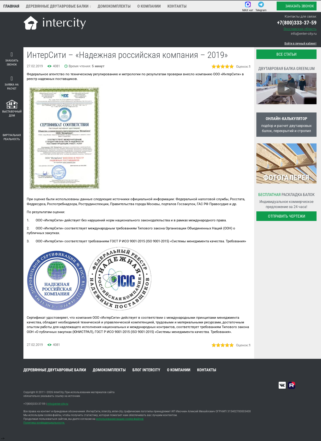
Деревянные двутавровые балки (57, 6)
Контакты (177, 6)
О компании (149, 6)
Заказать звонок (296, 6)
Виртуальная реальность (12, 134)
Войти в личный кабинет (300, 43)
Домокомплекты (114, 6)
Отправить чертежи (286, 216)
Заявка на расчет (11, 83)
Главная (11, 6)
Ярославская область (300, 29)
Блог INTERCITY (146, 370)
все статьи (286, 54)
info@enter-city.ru (304, 34)
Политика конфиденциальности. (44, 422)
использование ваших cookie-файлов (120, 419)
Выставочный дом (12, 108)
